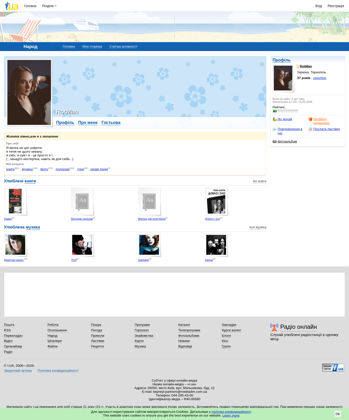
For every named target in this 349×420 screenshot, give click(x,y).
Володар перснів (82, 218)
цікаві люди (99, 169)
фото (44, 169)
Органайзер (13, 346)
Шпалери (54, 341)
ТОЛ (73, 259)
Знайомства (144, 335)
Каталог (184, 325)
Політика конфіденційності (58, 370)
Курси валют (231, 330)
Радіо (8, 352)
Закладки (229, 325)
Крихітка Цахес (14, 259)
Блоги (226, 335)
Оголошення (57, 330)
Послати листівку (324, 129)
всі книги (259, 181)
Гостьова (110, 122)
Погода (96, 330)
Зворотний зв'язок (18, 370)
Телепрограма (189, 330)
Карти (139, 341)
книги (10, 169)
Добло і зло (212, 218)
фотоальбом (285, 141)
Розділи (48, 6)
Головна (30, 6)
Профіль (282, 60)
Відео (8, 341)
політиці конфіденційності (231, 412)
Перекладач (13, 335)
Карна (209, 259)
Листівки (97, 341)
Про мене (88, 122)
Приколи (97, 335)
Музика (140, 346)
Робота (52, 325)
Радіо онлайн (298, 326)
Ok (338, 414)
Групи (226, 346)
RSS (7, 330)
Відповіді (185, 346)
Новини (184, 341)
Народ (52, 335)
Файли (52, 346)
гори (80, 169)
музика (27, 169)
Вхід (319, 6)
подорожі (63, 169)
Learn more (230, 415)
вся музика (258, 227)
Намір (8, 218)
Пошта (9, 325)
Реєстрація (336, 6)
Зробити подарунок (318, 121)
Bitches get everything (151, 218)
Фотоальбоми (188, 335)
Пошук (96, 325)
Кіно (225, 341)
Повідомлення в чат (287, 131)
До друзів (282, 119)
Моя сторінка (92, 46)
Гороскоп (141, 330)
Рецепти (97, 346)
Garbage (143, 259)
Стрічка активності (123, 46)
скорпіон (319, 78)
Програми (142, 325)
